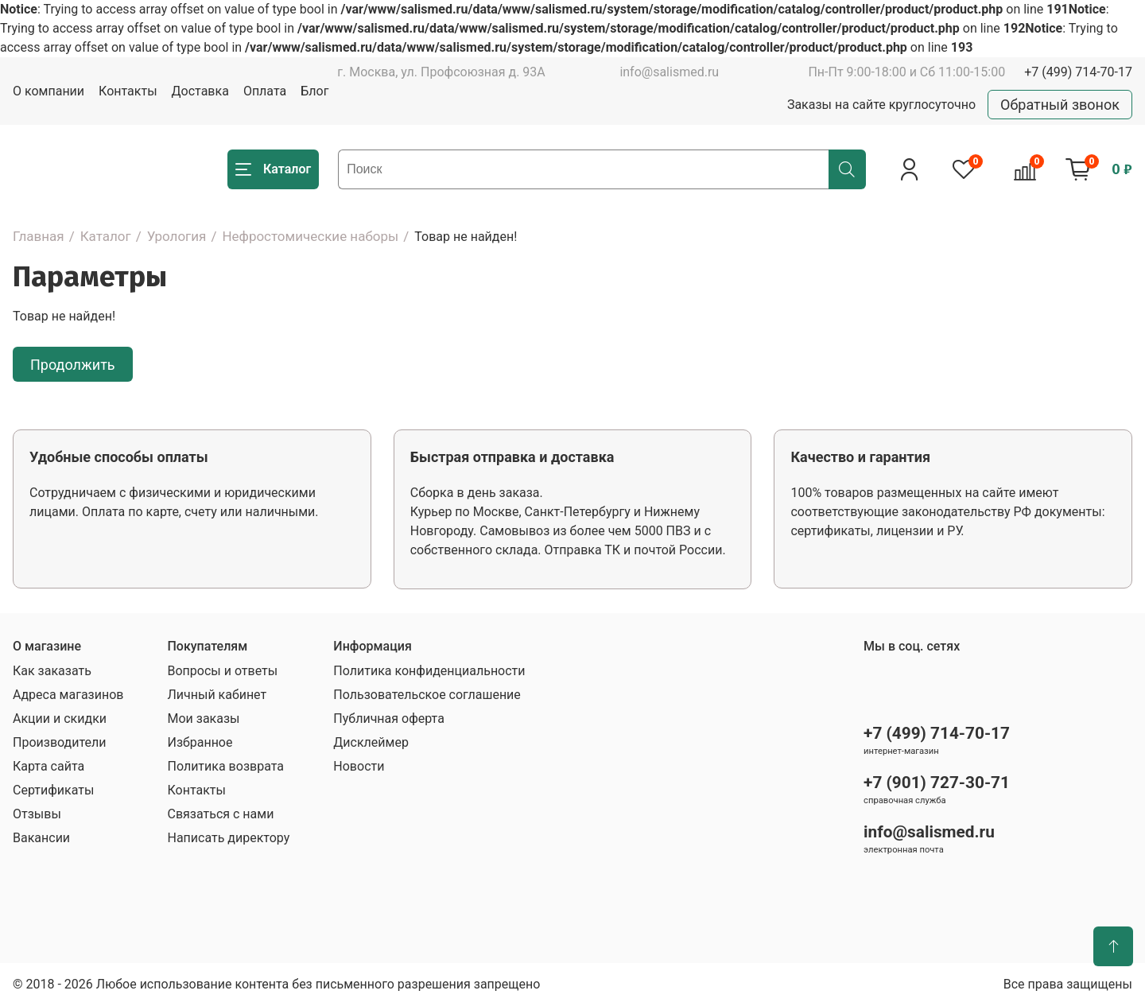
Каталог (105, 236)
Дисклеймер (371, 742)
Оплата (264, 91)
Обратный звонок (1060, 104)
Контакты (128, 91)
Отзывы (37, 814)
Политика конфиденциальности (429, 670)
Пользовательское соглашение (427, 694)
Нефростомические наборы (310, 236)
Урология (177, 236)
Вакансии (41, 837)
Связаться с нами (220, 814)
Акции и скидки (60, 718)
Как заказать (52, 670)
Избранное (199, 742)
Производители (60, 742)
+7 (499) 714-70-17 (1078, 72)
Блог (314, 91)
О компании (48, 91)
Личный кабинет (216, 694)
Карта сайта (48, 766)
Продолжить (72, 364)
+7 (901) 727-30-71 (937, 782)
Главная (38, 236)
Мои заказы (203, 718)
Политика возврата (225, 766)
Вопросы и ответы (222, 670)
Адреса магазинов (68, 694)
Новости (358, 766)
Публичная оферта (388, 718)
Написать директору (228, 837)
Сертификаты (53, 790)
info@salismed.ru (669, 72)
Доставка (200, 91)
